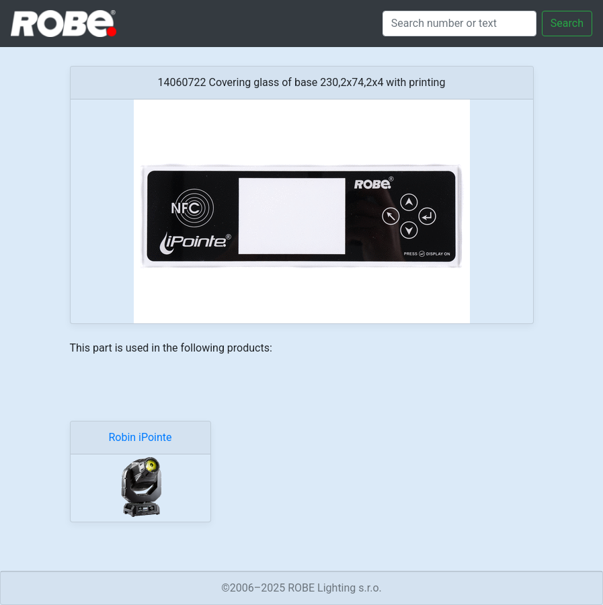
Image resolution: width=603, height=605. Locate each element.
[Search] (459, 23)
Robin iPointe (139, 437)
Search (567, 23)
